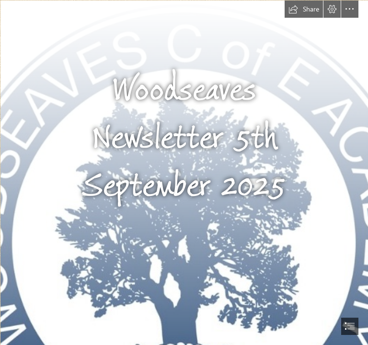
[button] (304, 9)
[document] (184, 172)
